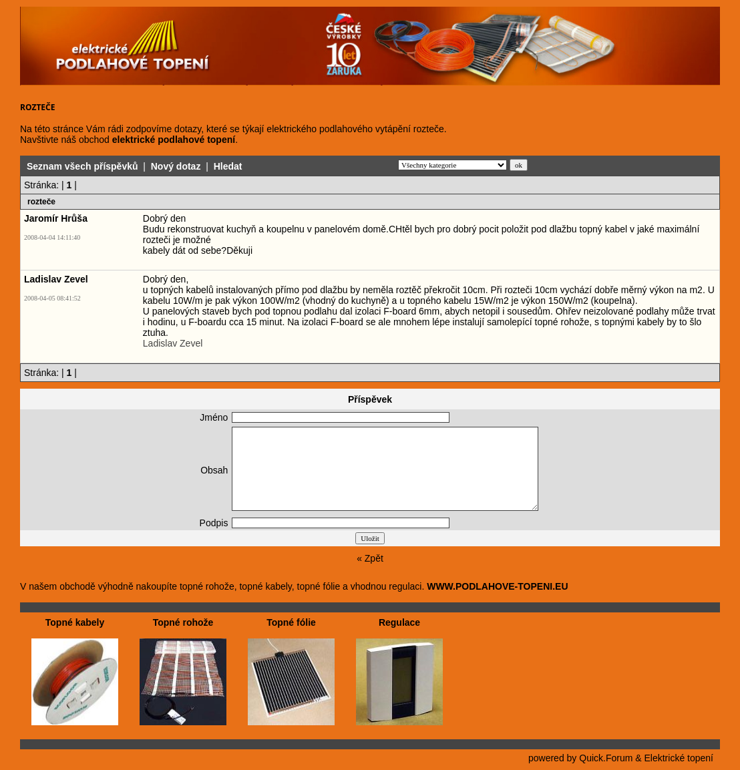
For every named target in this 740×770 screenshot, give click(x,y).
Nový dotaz (176, 166)
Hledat (228, 166)
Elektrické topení (679, 758)
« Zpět (370, 558)
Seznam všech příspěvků (82, 166)
